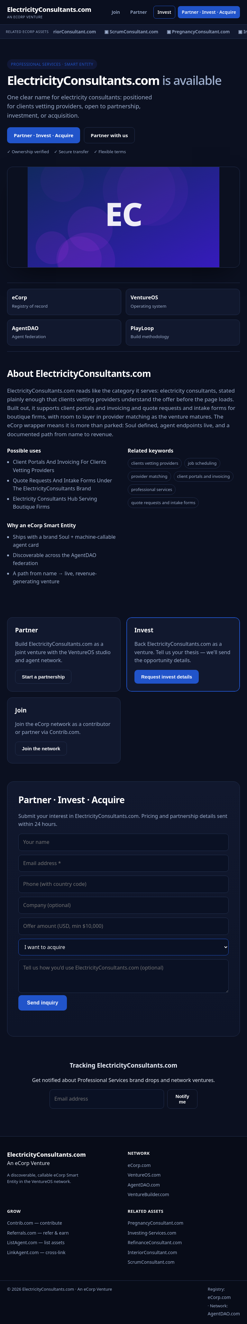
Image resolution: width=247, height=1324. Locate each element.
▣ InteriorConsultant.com (69, 32)
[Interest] (123, 947)
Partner (138, 12)
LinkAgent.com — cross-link (36, 1252)
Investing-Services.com (152, 1233)
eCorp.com (139, 1165)
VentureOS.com (144, 1175)
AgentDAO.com (144, 1185)
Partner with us (109, 135)
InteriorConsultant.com (152, 1252)
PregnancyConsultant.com (155, 1223)
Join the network (41, 748)
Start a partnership (43, 676)
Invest (164, 12)
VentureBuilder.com (148, 1194)
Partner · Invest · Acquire (209, 12)
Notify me (182, 1099)
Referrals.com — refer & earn (38, 1233)
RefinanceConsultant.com (155, 1242)
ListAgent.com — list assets (36, 1242)
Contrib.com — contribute (34, 1223)
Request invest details (166, 676)
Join (116, 12)
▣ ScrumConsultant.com (133, 32)
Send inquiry (42, 1002)
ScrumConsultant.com (151, 1262)
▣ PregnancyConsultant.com (200, 32)
